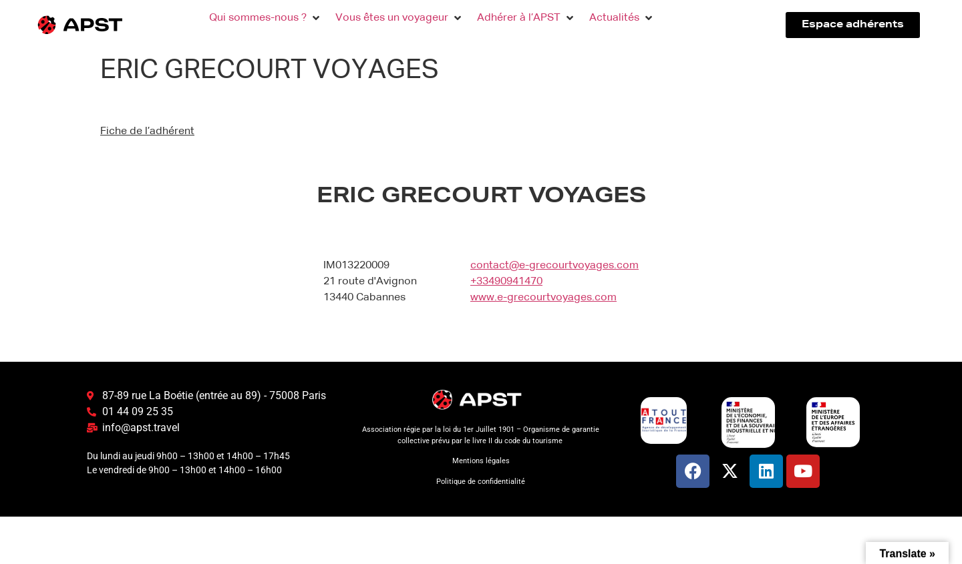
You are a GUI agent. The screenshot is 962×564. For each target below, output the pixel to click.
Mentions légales (481, 461)
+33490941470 (506, 281)
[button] (265, 18)
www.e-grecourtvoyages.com (543, 297)
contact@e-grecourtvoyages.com (554, 265)
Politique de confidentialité (480, 481)
